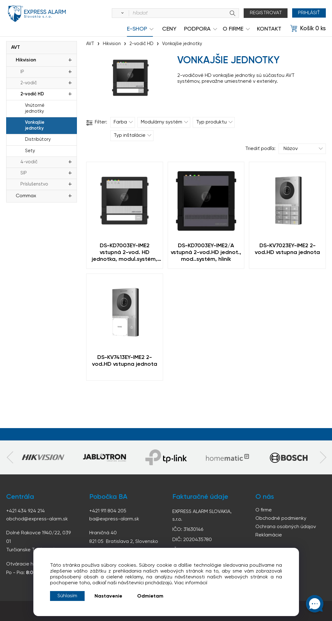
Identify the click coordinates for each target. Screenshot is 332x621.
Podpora (197, 29)
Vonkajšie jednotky (34, 125)
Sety (30, 151)
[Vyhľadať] (120, 13)
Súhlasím (67, 596)
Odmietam (150, 596)
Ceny (169, 29)
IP (22, 72)
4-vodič (28, 162)
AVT (15, 47)
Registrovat (265, 12)
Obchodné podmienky (280, 518)
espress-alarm (37, 14)
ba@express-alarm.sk (114, 519)
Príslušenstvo (34, 184)
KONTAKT (269, 29)
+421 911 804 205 (107, 511)
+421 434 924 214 (25, 511)
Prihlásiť (309, 12)
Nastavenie (108, 596)
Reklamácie (268, 535)
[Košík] (308, 29)
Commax (26, 196)
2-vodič (28, 83)
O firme (263, 510)
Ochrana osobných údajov (285, 526)
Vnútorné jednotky (34, 108)
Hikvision (26, 60)
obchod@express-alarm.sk (37, 519)
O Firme (233, 29)
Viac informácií (190, 583)
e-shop (137, 29)
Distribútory (38, 139)
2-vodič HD (32, 94)
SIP (23, 173)
